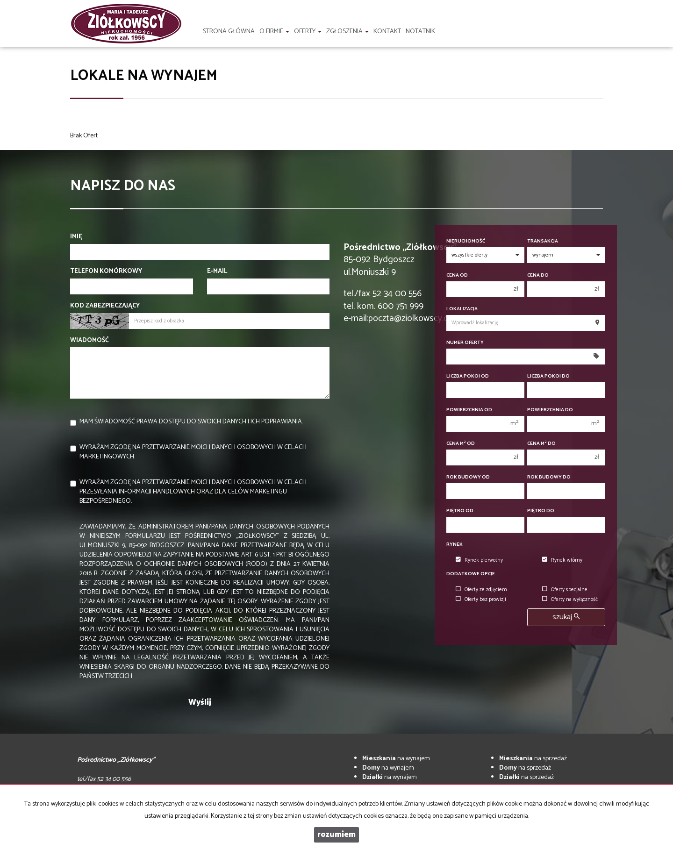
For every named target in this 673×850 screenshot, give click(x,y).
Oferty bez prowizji (481, 599)
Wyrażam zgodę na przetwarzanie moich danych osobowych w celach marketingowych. (193, 452)
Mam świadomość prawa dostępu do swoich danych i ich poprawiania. (191, 421)
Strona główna (229, 31)
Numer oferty (465, 342)
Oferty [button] (308, 31)
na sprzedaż (533, 758)
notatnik (420, 31)
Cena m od (460, 443)
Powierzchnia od (469, 410)
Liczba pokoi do (548, 376)
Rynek (454, 544)
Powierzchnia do (550, 410)
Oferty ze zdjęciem (481, 590)
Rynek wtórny (562, 560)
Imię (76, 237)
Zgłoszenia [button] (347, 31)
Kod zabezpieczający (105, 306)
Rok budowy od (468, 477)
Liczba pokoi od (467, 376)
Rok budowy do (549, 477)
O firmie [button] (274, 31)
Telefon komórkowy (106, 271)
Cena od (457, 275)
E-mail (217, 271)
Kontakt (387, 31)
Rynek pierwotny (479, 560)
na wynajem (396, 758)
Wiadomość (89, 340)
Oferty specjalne (564, 590)
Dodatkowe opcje (470, 574)
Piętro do (540, 510)
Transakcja (542, 241)
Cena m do (541, 443)
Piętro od (459, 510)
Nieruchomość (465, 241)
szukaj (566, 617)
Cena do (538, 275)
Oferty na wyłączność (570, 599)
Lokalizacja (462, 309)
